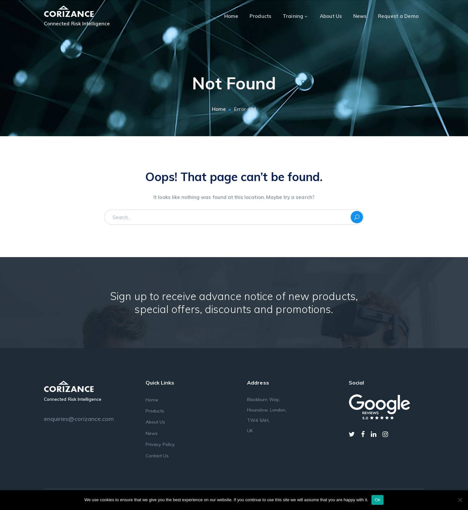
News (152, 433)
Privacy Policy (160, 444)
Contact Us (157, 456)
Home (219, 109)
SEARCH (357, 217)
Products (155, 411)
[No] (460, 500)
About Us (155, 422)
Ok (377, 499)
